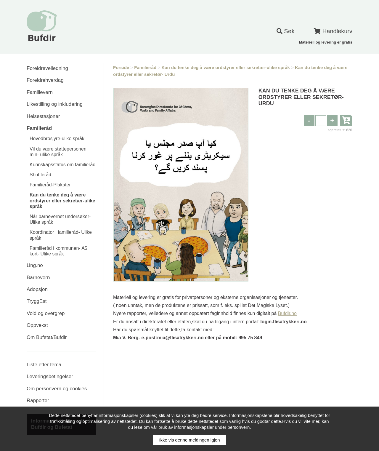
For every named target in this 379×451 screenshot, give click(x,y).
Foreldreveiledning (47, 68)
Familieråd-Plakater (50, 184)
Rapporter (38, 400)
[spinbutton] (320, 120)
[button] (332, 120)
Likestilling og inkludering (55, 104)
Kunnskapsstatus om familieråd (62, 164)
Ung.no (35, 265)
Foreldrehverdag (45, 80)
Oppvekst (37, 325)
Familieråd (39, 128)
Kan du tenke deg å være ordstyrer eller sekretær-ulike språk (62, 200)
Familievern (40, 92)
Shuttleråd (40, 174)
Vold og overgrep (46, 313)
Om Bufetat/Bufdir (47, 337)
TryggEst (36, 301)
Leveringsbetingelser (50, 376)
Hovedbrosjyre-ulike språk (57, 138)
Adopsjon (37, 289)
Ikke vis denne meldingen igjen (189, 439)
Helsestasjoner (43, 116)
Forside (121, 67)
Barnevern (38, 277)
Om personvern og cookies (57, 388)
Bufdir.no (287, 313)
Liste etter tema (44, 364)
